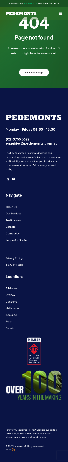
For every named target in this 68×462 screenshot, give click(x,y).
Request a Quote (16, 240)
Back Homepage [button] (34, 72)
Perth (9, 321)
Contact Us (13, 233)
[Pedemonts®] (21, 13)
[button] (61, 13)
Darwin (10, 328)
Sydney (10, 294)
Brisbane (11, 288)
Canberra (11, 301)
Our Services (13, 213)
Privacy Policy (14, 258)
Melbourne (12, 308)
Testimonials (14, 220)
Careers (11, 226)
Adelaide (11, 314)
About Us (11, 206)
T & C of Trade (14, 264)
